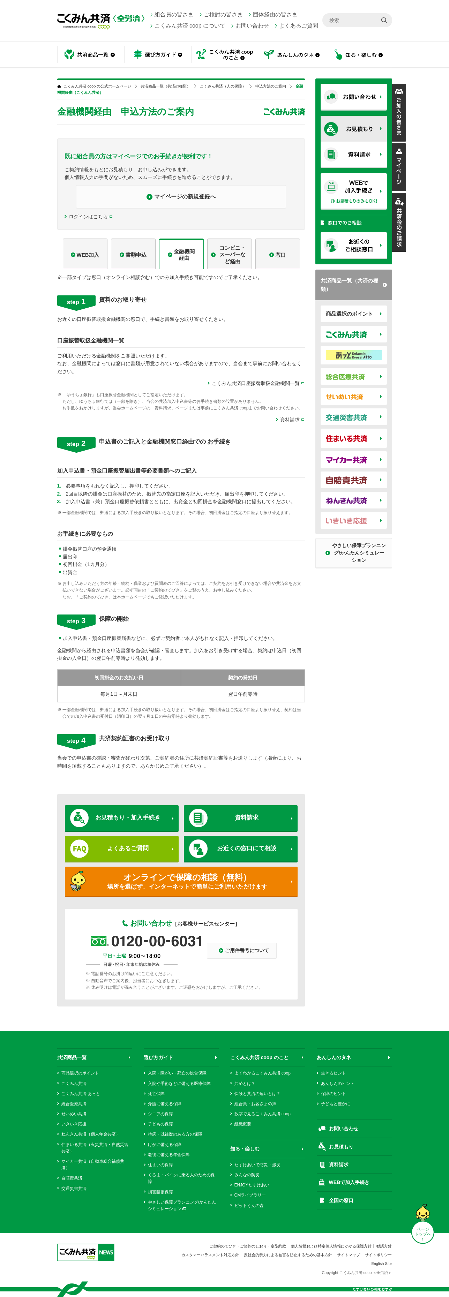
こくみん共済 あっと (80, 1093)
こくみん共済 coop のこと (224, 55)
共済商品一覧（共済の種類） (349, 285)
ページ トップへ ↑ (422, 1234)
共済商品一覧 (90, 55)
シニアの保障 (160, 1113)
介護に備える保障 (164, 1103)
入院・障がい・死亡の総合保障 (177, 1073)
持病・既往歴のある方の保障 (175, 1134)
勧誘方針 (384, 1246)
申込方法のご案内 (270, 86)
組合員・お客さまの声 (255, 1103)
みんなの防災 (247, 1174)
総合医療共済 (74, 1103)
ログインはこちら (88, 216)
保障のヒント (333, 1093)
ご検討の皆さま (223, 14)
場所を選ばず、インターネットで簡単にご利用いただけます (187, 881)
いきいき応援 (74, 1124)
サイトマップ (348, 1255)
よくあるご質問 (298, 26)
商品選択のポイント (349, 314)
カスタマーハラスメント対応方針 (210, 1255)
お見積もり (341, 1146)
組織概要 (242, 1124)
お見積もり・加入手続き (127, 817)
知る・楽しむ (358, 55)
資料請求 (290, 419)
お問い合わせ (252, 26)
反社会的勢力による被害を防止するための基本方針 (288, 1255)
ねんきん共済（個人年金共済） (90, 1134)
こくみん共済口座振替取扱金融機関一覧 (258, 383)
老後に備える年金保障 (169, 1154)
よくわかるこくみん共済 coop (262, 1073)
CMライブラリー (250, 1195)
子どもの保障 (160, 1124)
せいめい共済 (74, 1113)
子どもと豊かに (335, 1103)
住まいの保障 (160, 1164)
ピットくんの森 (249, 1205)
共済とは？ (244, 1083)
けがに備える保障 (164, 1144)
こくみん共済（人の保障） (223, 86)
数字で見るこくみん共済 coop (262, 1113)
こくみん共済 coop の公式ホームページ (97, 86)
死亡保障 (156, 1093)
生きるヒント (333, 1073)
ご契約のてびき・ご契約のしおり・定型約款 (247, 1246)
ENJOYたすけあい (251, 1185)
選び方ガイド (157, 55)
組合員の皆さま (174, 14)
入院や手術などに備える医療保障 (179, 1083)
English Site (381, 1263)
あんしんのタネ (291, 55)
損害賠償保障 (160, 1192)
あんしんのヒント (337, 1083)
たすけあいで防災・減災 (257, 1164)
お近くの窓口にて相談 (246, 848)
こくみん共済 (74, 1083)
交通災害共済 (74, 1188)
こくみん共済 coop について (190, 26)
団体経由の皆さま (275, 14)
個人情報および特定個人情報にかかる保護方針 (331, 1246)
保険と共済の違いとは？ (257, 1093)
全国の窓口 (341, 1200)
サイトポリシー (378, 1255)
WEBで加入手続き (349, 1182)
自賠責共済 (71, 1178)
